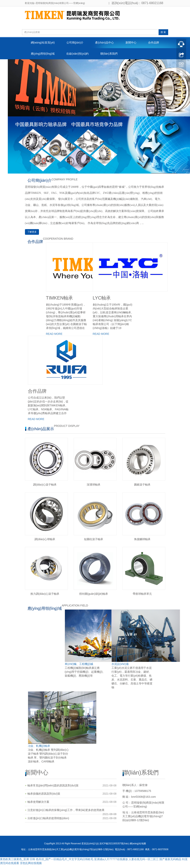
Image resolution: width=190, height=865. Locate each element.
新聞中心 (130, 42)
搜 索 (163, 32)
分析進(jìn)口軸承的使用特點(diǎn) (48, 818)
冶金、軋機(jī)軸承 (39, 745)
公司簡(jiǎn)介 (74, 42)
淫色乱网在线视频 (31, 863)
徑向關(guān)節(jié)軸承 (93, 593)
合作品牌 (153, 42)
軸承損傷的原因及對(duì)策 (43, 793)
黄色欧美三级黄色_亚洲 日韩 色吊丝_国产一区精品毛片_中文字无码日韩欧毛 (46, 859)
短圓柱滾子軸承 (93, 539)
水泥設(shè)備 (120, 664)
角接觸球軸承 (142, 539)
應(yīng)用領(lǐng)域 (43, 53)
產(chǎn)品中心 (104, 42)
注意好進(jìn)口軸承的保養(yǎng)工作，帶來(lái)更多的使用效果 (65, 810)
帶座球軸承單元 (142, 593)
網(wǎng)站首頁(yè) (43, 42)
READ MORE (54, 333)
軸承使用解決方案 (38, 801)
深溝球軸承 (93, 484)
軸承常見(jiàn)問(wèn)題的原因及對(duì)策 (53, 785)
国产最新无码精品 (170, 859)
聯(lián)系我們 (108, 53)
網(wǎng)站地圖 (138, 843)
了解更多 (32, 231)
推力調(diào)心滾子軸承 (44, 593)
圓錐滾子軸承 (142, 484)
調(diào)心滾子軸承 (45, 484)
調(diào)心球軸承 (44, 539)
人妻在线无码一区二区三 (144, 859)
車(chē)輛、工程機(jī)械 (79, 664)
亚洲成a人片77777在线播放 (111, 859)
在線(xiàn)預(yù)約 (77, 53)
